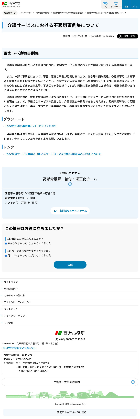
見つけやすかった (17, 255)
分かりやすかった (17, 243)
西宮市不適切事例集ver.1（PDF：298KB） (32, 126)
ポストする (129, 36)
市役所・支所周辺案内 (67, 382)
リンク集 (8, 322)
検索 (126, 6)
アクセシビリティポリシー (17, 302)
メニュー (135, 6)
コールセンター (116, 6)
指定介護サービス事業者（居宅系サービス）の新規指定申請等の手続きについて (54, 154)
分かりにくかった (41, 243)
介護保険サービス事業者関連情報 (68, 12)
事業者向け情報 (42, 12)
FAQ (105, 6)
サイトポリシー (12, 309)
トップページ (25, 12)
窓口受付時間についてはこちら (19, 347)
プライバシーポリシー (15, 315)
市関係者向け (11, 288)
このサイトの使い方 (14, 295)
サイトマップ (11, 281)
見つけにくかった (41, 255)
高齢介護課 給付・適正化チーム (70, 178)
